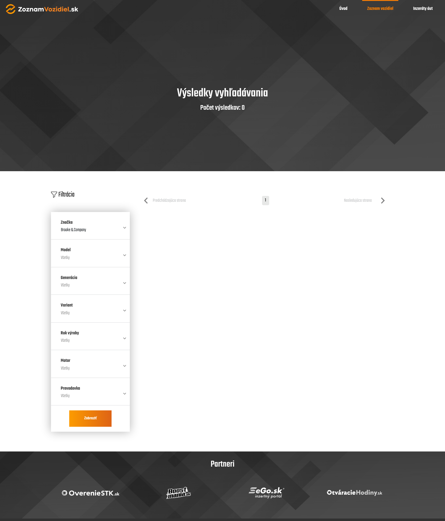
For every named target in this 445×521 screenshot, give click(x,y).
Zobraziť (90, 418)
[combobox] (90, 232)
